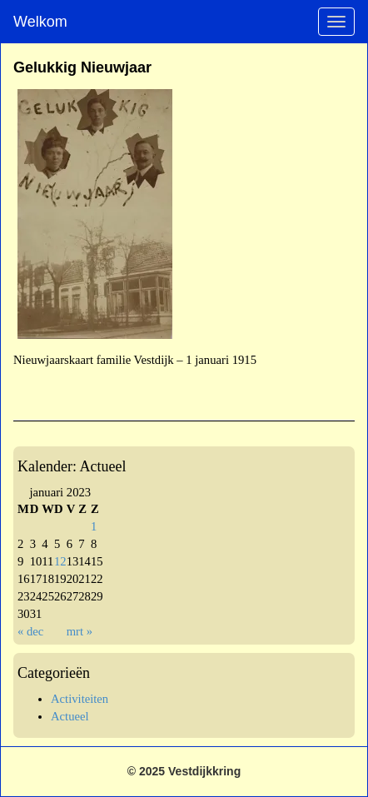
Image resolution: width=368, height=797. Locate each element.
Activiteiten (79, 698)
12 (60, 561)
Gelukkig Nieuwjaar (82, 67)
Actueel (70, 716)
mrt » (79, 631)
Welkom (40, 21)
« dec (30, 631)
